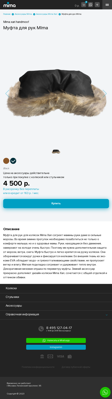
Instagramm (56, 347)
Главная (7, 14)
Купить (56, 203)
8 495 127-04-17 (59, 328)
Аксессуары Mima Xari (46, 14)
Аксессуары (14, 306)
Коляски (11, 288)
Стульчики (12, 297)
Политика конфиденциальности (38, 367)
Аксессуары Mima (23, 14)
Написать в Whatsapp (56, 340)
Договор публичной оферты (76, 367)
